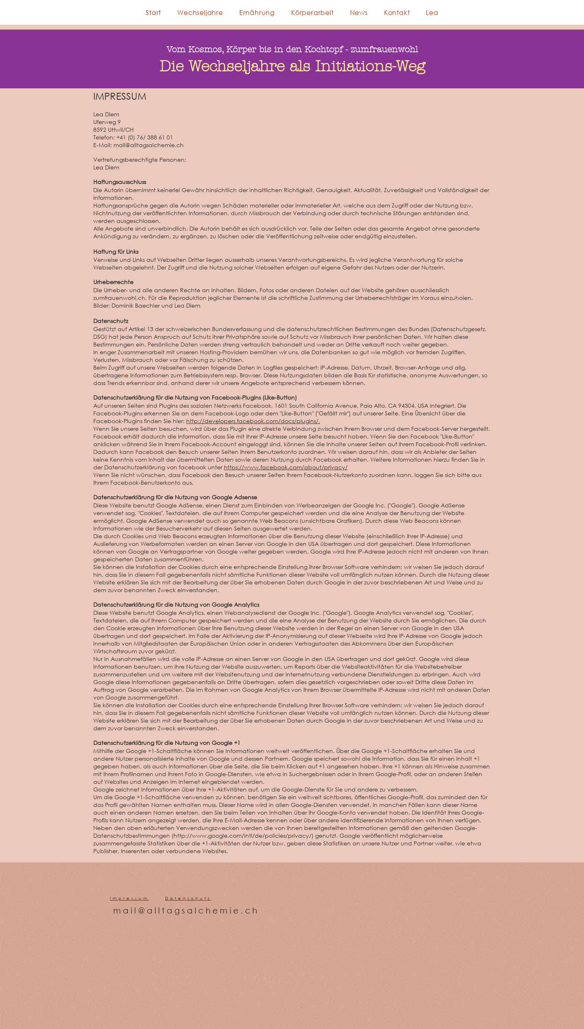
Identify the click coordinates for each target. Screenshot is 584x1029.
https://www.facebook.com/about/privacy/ (286, 467)
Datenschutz (188, 898)
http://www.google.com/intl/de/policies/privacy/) (243, 835)
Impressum (129, 898)
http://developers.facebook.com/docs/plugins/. (253, 421)
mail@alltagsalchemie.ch (186, 910)
